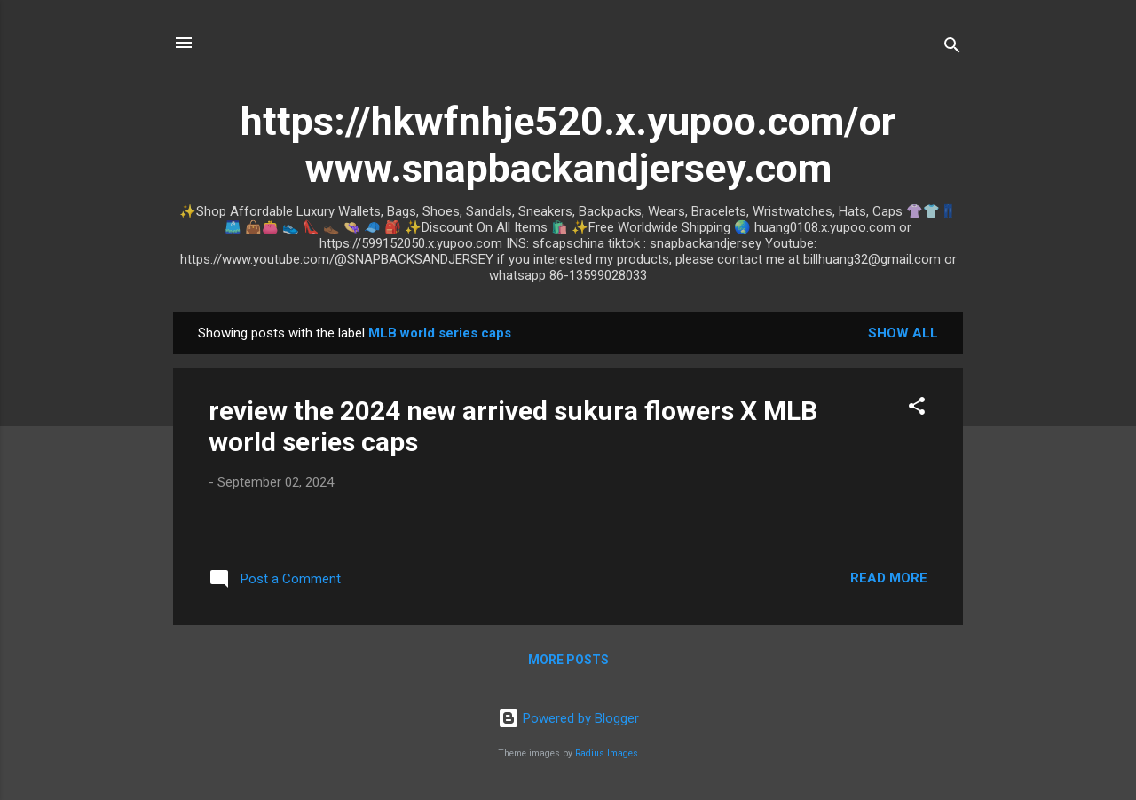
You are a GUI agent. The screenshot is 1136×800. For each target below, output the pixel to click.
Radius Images (606, 753)
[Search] (952, 48)
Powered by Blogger (568, 718)
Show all (903, 333)
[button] (916, 409)
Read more (888, 578)
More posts (568, 660)
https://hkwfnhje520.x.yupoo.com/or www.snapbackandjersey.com (568, 145)
